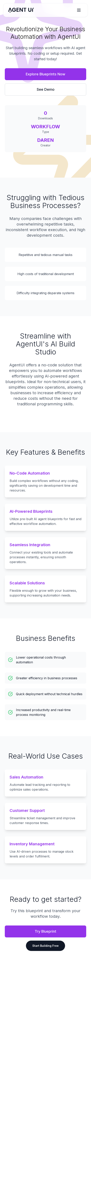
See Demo (45, 89)
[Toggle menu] (79, 10)
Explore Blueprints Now (45, 74)
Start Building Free (45, 945)
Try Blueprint (45, 931)
